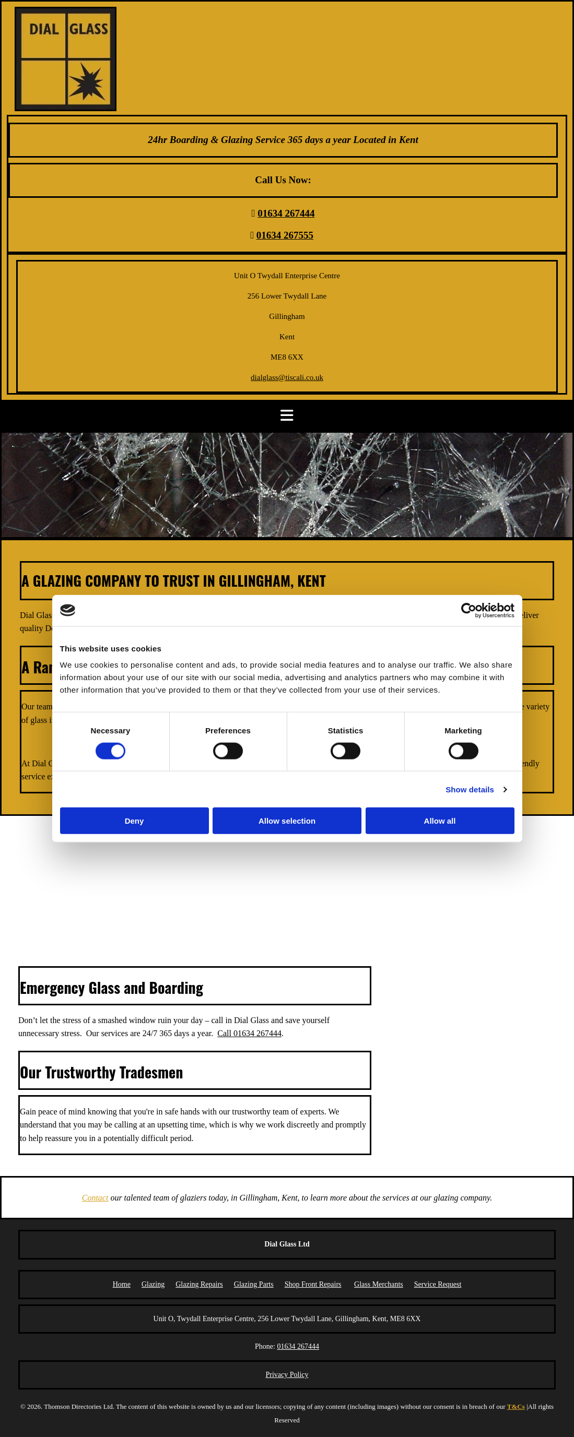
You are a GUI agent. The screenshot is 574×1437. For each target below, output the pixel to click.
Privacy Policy (286, 1375)
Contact (95, 1197)
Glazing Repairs (199, 1284)
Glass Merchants (378, 1284)
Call (249, 1033)
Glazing (153, 1284)
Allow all (440, 820)
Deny (134, 820)
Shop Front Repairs (313, 1284)
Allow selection (287, 820)
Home (122, 1284)
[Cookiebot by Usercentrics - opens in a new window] (468, 610)
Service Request (438, 1284)
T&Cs (516, 1406)
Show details (470, 789)
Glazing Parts (254, 1284)
